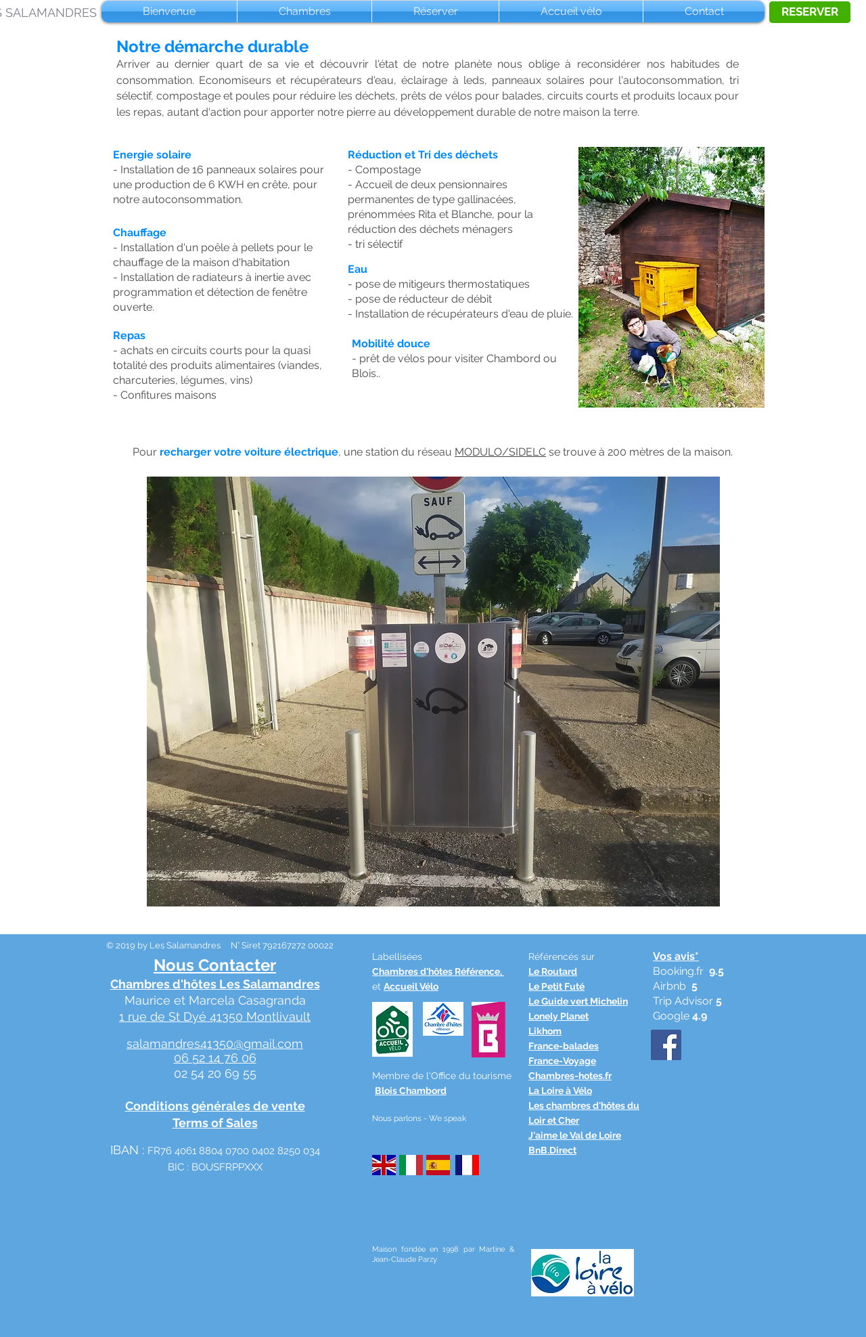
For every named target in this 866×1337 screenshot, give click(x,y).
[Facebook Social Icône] (666, 1045)
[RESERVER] (809, 12)
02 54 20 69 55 (215, 1073)
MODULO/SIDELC (500, 451)
